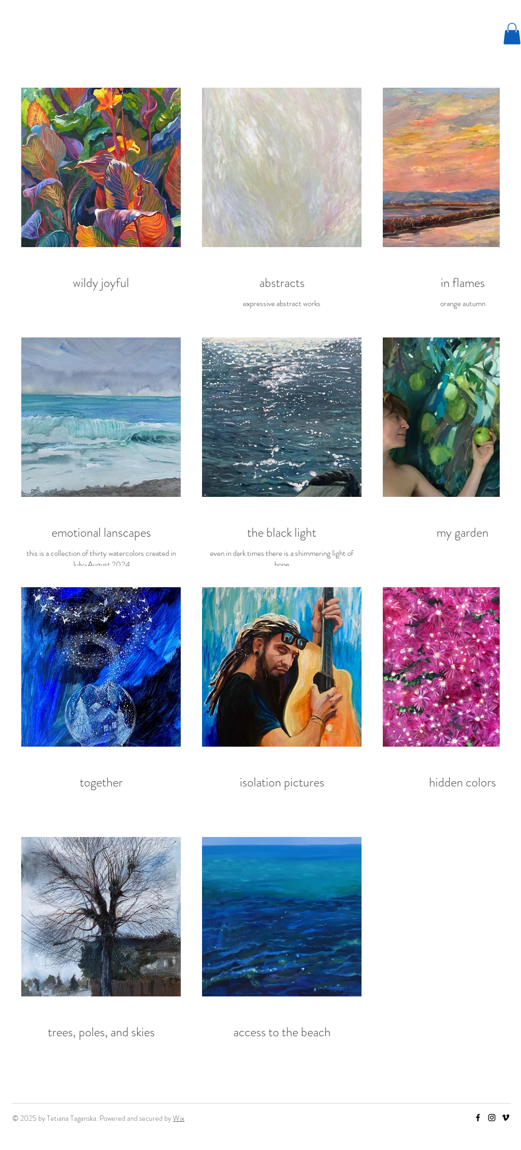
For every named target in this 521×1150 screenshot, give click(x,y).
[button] (512, 34)
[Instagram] (492, 1117)
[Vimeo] (505, 1117)
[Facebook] (478, 1117)
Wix (178, 1118)
